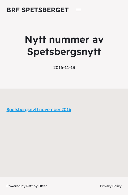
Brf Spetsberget (37, 10)
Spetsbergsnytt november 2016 (38, 109)
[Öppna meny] (78, 10)
